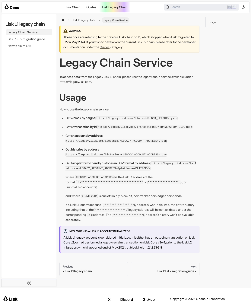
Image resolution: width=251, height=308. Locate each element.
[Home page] (63, 20)
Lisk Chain (73, 7)
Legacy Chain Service (22, 32)
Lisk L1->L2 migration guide (26, 39)
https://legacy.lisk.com (75, 82)
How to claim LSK (19, 46)
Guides (91, 7)
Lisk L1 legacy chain (25, 24)
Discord (126, 299)
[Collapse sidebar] (28, 283)
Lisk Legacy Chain (114, 7)
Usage (212, 22)
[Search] (201, 7)
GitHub (149, 299)
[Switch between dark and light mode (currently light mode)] (243, 7)
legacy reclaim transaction (121, 242)
